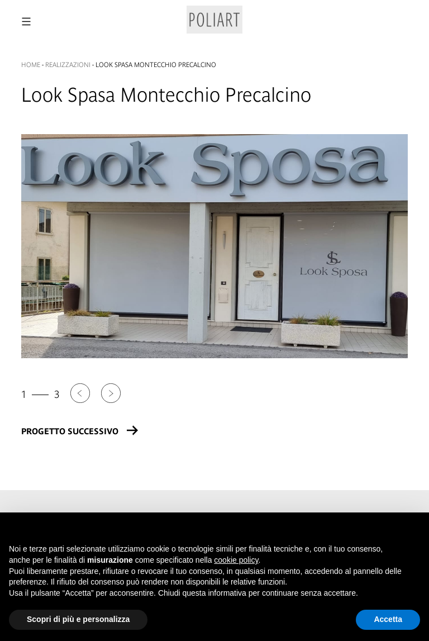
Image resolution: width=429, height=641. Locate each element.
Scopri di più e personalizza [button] (78, 619)
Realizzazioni (67, 65)
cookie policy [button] (236, 559)
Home (30, 65)
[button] (414, 530)
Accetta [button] (388, 619)
